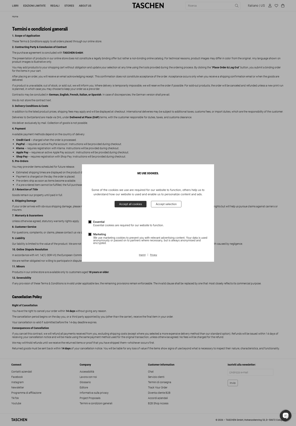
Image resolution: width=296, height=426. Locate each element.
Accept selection (166, 204)
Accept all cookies (130, 204)
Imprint (142, 255)
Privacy (153, 255)
